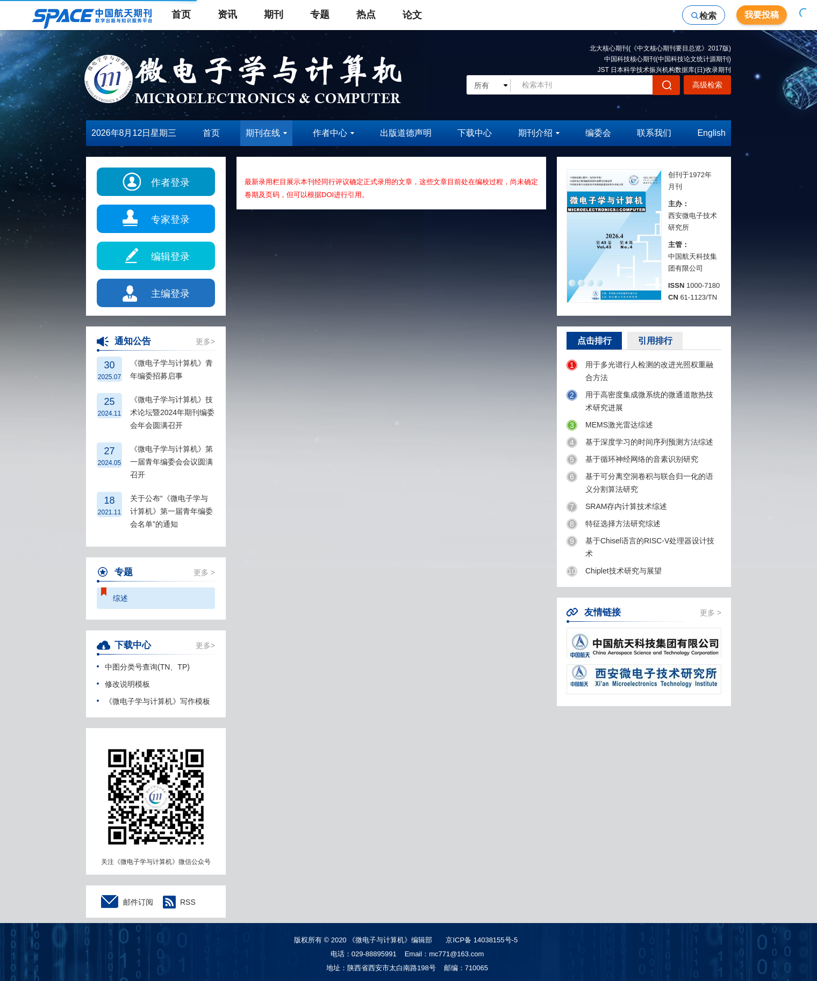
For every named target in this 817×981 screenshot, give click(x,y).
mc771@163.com (456, 954)
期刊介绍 (539, 132)
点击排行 (594, 340)
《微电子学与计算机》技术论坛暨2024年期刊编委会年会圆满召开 (172, 412)
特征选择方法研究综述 (614, 524)
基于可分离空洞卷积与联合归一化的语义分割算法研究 (640, 482)
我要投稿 (761, 14)
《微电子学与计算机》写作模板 (153, 701)
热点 (366, 14)
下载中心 (474, 132)
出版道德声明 (406, 132)
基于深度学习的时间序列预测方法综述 (640, 442)
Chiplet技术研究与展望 (614, 571)
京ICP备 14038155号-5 (482, 940)
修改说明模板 (123, 684)
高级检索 (707, 85)
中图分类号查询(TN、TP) (143, 667)
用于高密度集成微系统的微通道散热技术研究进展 (640, 401)
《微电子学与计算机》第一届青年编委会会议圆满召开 (171, 462)
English (711, 132)
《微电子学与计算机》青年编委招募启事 (171, 369)
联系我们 (654, 132)
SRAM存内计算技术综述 (617, 507)
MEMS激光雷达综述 (610, 425)
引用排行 (655, 340)
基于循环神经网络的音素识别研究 (632, 459)
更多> (205, 341)
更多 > (204, 572)
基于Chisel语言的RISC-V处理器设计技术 (640, 547)
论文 (417, 15)
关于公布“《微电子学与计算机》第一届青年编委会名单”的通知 (171, 511)
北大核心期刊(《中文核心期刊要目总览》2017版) (660, 48)
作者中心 (333, 132)
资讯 (227, 14)
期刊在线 (266, 132)
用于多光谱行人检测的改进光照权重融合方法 (640, 371)
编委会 (598, 132)
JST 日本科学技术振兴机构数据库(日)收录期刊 (664, 70)
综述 (120, 598)
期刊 (273, 14)
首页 (181, 14)
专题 (319, 14)
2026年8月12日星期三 (133, 132)
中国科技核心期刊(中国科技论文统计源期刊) (667, 59)
